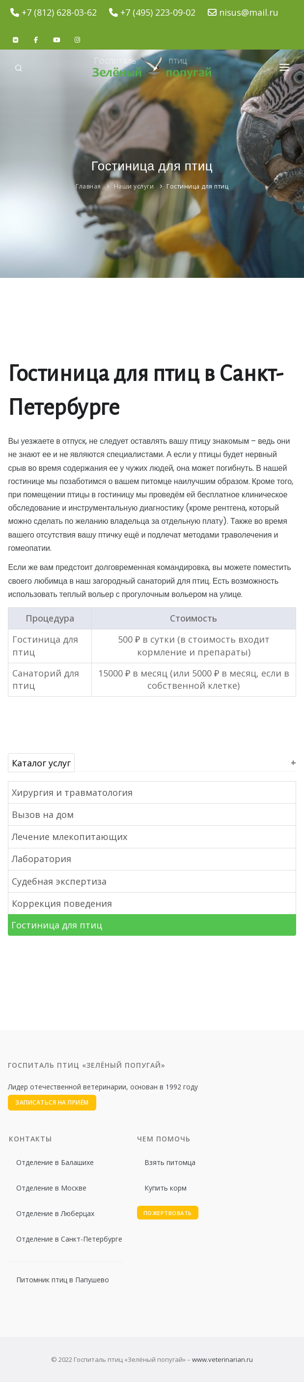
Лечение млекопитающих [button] (69, 836)
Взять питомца (169, 1162)
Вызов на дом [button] (43, 814)
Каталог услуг (41, 762)
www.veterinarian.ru (222, 1359)
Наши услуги (134, 186)
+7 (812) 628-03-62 (59, 12)
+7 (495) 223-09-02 (157, 12)
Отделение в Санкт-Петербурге (69, 1239)
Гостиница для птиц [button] (56, 925)
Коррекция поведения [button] (62, 903)
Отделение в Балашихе (55, 1162)
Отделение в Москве (51, 1187)
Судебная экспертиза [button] (59, 881)
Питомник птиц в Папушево (62, 1279)
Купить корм (165, 1187)
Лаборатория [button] (41, 859)
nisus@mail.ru (248, 12)
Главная (88, 186)
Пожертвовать (167, 1213)
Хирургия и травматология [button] (72, 792)
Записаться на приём (52, 1102)
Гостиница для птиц (197, 186)
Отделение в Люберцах (55, 1213)
